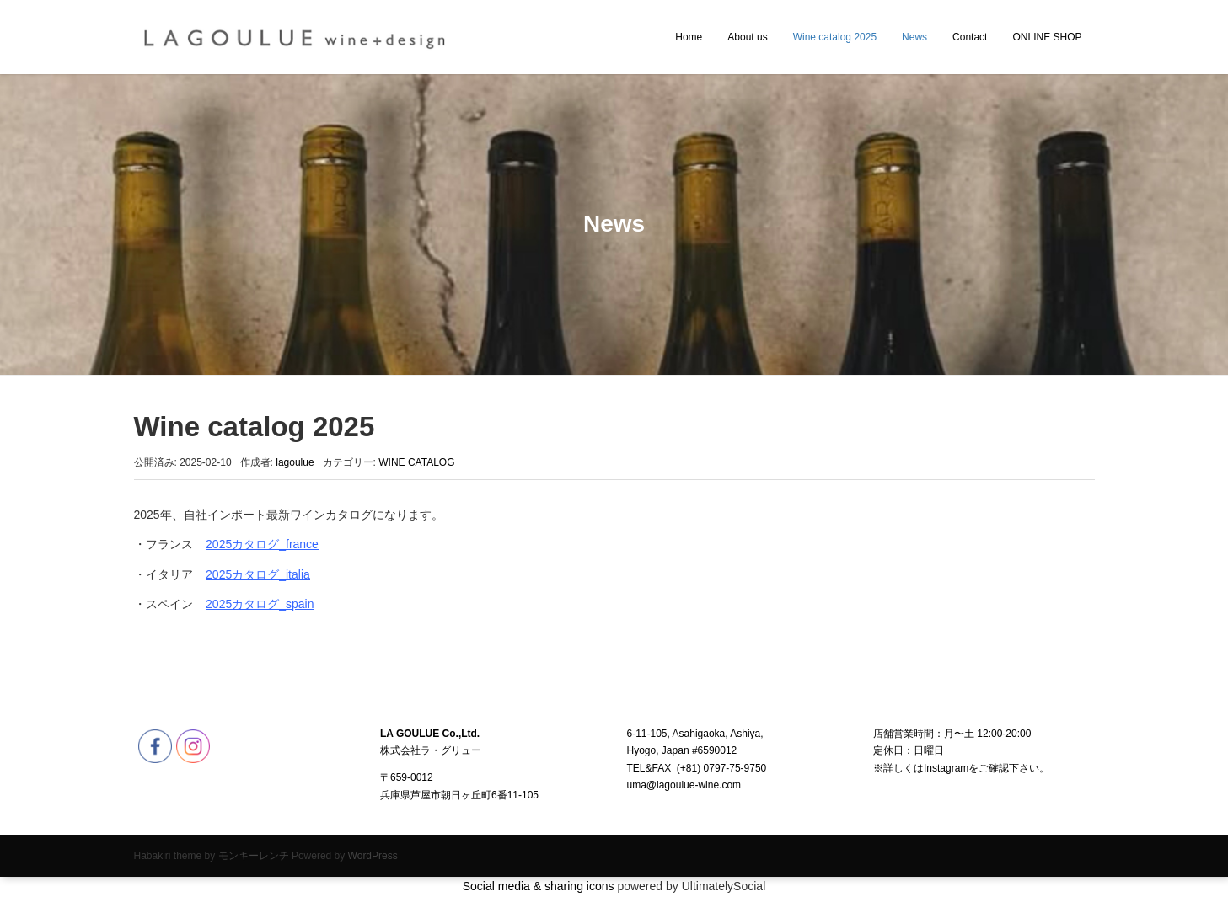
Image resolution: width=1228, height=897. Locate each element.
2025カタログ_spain (260, 604)
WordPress (373, 856)
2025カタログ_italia (258, 574)
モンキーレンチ (253, 856)
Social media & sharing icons (540, 886)
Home (688, 37)
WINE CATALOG (416, 462)
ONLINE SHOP (1046, 37)
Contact (969, 37)
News (914, 37)
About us (747, 37)
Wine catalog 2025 (835, 37)
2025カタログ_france (262, 544)
